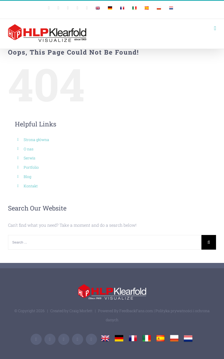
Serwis (29, 157)
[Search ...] (104, 242)
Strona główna (36, 139)
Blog (27, 176)
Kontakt (31, 185)
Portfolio (31, 167)
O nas (28, 148)
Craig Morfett (80, 310)
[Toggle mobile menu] (215, 28)
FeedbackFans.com (136, 310)
